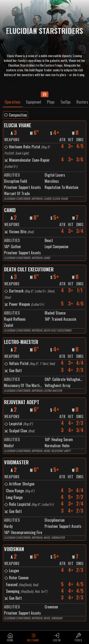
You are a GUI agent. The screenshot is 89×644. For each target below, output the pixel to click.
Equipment (33, 102)
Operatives (12, 102)
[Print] (44, 94)
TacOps (65, 102)
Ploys (51, 102)
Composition (15, 115)
